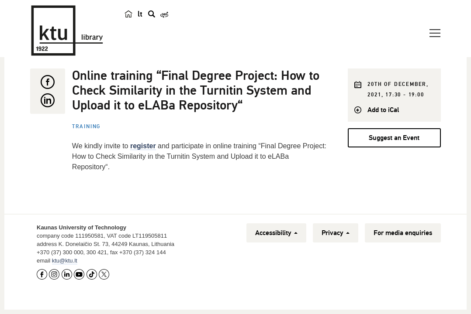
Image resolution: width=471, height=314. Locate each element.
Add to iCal (383, 110)
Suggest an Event (394, 137)
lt (140, 14)
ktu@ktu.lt (64, 260)
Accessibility (276, 233)
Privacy (336, 233)
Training (86, 126)
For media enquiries (403, 233)
